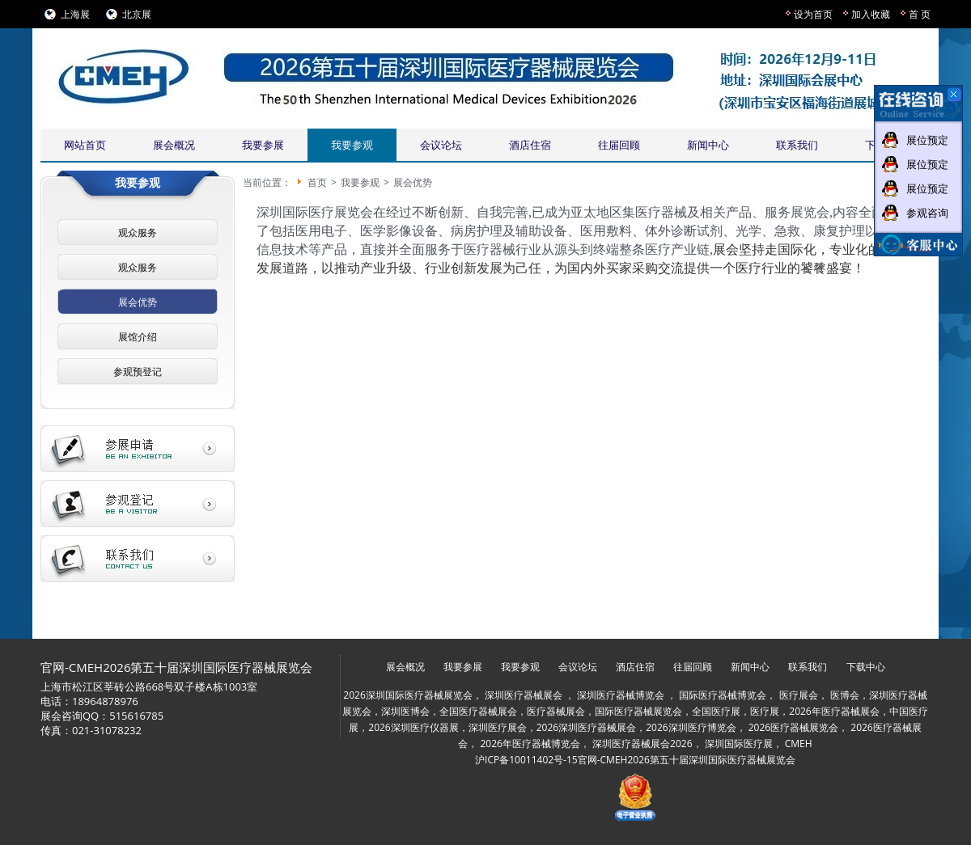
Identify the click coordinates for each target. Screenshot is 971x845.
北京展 (136, 14)
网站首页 (85, 144)
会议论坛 (441, 144)
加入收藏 (870, 14)
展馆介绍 (137, 337)
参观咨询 (927, 212)
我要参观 (352, 144)
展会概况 (174, 144)
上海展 (75, 14)
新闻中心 (708, 144)
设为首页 (813, 14)
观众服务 (137, 232)
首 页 (920, 14)
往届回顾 (619, 144)
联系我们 (797, 144)
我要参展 (263, 144)
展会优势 (137, 302)
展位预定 (927, 140)
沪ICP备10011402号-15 (526, 760)
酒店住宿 (530, 144)
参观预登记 (137, 371)
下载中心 (865, 667)
